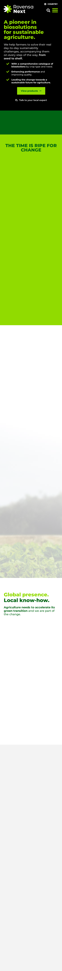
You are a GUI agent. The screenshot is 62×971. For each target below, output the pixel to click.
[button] (48, 10)
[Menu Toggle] (55, 10)
